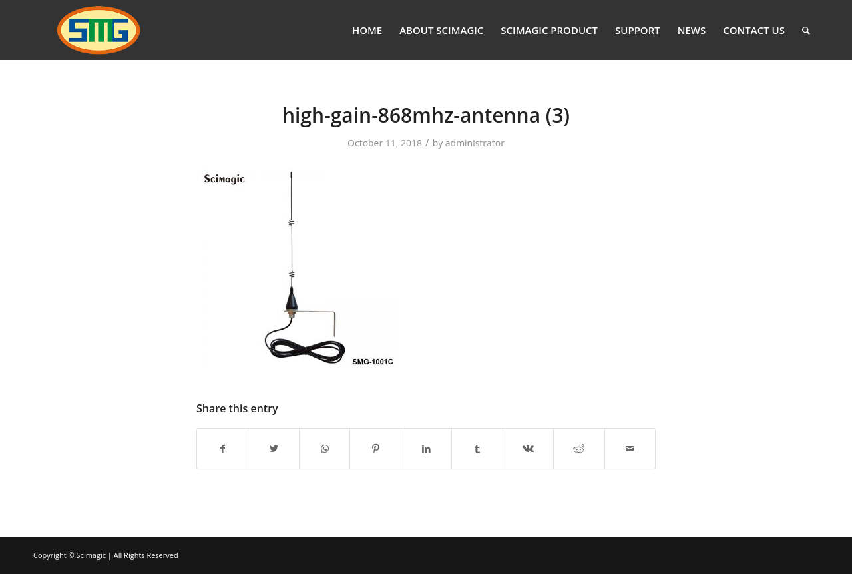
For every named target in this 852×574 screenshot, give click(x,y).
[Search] (806, 30)
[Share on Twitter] (273, 449)
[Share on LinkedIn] (426, 449)
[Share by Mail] (630, 449)
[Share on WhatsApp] (324, 449)
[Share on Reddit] (579, 449)
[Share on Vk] (528, 449)
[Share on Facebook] (222, 449)
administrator (475, 143)
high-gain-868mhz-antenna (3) (426, 115)
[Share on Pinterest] (375, 449)
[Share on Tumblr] (477, 449)
